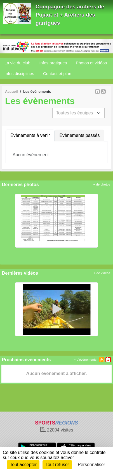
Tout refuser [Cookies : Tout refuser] (57, 464)
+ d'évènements (85, 359)
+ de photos (101, 184)
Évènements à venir (30, 135)
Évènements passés (79, 135)
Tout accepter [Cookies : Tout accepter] (23, 464)
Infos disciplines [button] (19, 73)
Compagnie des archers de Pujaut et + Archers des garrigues (70, 15)
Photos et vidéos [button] (91, 62)
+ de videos (102, 273)
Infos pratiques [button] (53, 62)
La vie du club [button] (17, 62)
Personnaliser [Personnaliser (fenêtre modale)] (91, 464)
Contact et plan (57, 73)
